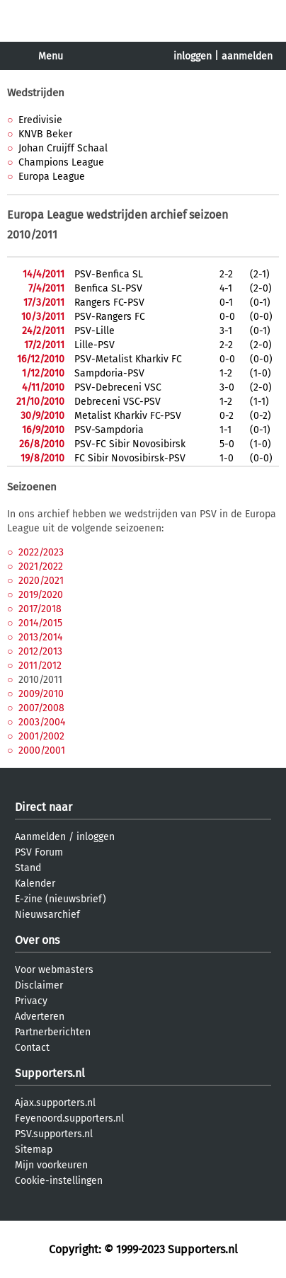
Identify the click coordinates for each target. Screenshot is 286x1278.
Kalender (35, 883)
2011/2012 (40, 666)
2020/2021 (41, 581)
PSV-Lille (94, 331)
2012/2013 (40, 651)
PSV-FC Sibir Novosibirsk (129, 444)
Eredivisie (40, 120)
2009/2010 (41, 694)
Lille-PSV (94, 345)
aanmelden (247, 56)
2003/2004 (41, 722)
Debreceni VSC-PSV (117, 402)
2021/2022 (40, 566)
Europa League (51, 177)
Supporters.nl (50, 1073)
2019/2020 (40, 595)
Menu (50, 56)
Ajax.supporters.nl (55, 1103)
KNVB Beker (45, 134)
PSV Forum (39, 852)
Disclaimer (39, 985)
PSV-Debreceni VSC (117, 387)
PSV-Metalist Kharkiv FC (128, 359)
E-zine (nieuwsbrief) (60, 899)
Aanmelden (40, 837)
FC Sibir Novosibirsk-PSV (129, 458)
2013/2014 (40, 637)
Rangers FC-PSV (109, 303)
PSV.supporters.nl (54, 1134)
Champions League (61, 162)
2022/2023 (41, 552)
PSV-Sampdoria (109, 430)
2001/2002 (41, 736)
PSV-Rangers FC (109, 317)
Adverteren (39, 1017)
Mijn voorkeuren (51, 1165)
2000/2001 (41, 750)
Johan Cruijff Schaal (63, 148)
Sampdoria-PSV (109, 373)
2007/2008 (41, 708)
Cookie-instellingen (59, 1181)
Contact (32, 1048)
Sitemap (33, 1150)
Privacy (31, 1001)
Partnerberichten (53, 1032)
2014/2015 (40, 623)
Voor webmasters (54, 970)
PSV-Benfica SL (108, 274)
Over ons (37, 940)
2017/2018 (40, 609)
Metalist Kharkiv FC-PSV (127, 416)
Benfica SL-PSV (108, 288)
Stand (28, 868)
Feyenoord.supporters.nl (69, 1118)
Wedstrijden (35, 92)
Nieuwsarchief (47, 915)
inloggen (192, 56)
